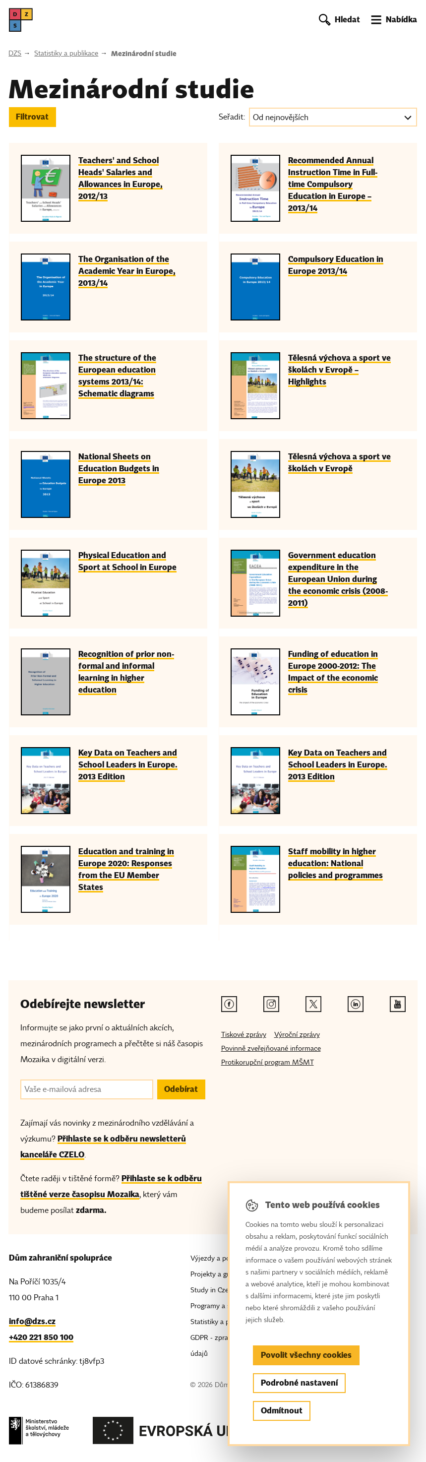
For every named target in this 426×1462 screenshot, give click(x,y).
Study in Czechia (215, 1290)
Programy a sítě (214, 1306)
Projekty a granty (216, 1274)
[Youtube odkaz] (398, 1004)
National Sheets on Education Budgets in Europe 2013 (118, 468)
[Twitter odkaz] (313, 1004)
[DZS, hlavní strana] (21, 20)
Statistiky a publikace (66, 53)
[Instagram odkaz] (271, 1004)
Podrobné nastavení (299, 1383)
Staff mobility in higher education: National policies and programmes (335, 863)
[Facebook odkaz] (229, 1004)
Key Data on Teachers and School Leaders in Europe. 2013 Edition (128, 765)
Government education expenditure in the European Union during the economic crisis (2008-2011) (338, 579)
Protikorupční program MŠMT (267, 1062)
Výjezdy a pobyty (216, 1258)
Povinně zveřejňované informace (271, 1048)
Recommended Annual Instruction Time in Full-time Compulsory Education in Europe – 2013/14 (332, 184)
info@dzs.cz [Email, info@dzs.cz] (32, 1321)
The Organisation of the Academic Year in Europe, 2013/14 (127, 271)
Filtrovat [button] (32, 117)
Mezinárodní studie (144, 53)
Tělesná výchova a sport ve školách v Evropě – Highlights (339, 370)
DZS (14, 53)
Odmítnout (282, 1410)
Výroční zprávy (297, 1034)
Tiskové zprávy (243, 1034)
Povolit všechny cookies (306, 1355)
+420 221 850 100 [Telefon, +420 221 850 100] (41, 1337)
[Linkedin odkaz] (356, 1004)
